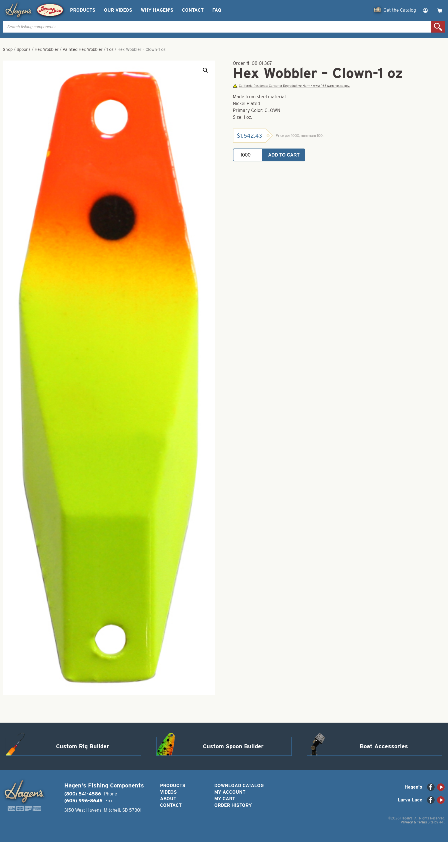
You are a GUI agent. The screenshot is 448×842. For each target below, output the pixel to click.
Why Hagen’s (157, 10)
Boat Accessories (384, 746)
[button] (205, 70)
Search (438, 27)
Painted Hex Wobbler (83, 49)
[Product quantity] (248, 155)
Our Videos (118, 10)
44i (441, 822)
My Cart (224, 798)
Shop (8, 49)
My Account (229, 792)
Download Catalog (239, 785)
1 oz (110, 49)
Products (82, 10)
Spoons (24, 49)
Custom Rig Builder (82, 746)
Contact (193, 10)
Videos (168, 792)
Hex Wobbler (47, 49)
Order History (233, 805)
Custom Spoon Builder (233, 746)
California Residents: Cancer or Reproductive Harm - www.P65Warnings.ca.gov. (291, 86)
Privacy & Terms (414, 822)
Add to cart (284, 155)
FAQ (216, 10)
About (168, 798)
